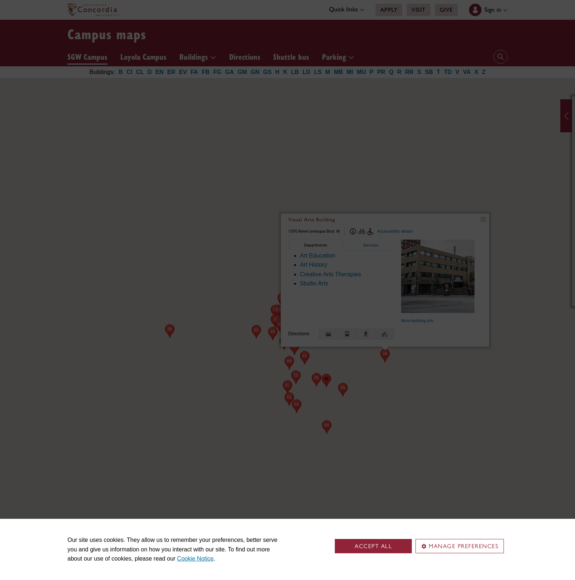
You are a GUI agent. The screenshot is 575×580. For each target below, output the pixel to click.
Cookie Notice (195, 558)
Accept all (373, 546)
